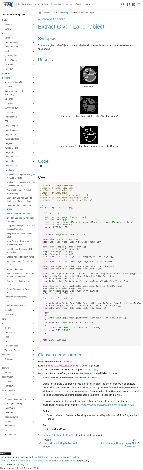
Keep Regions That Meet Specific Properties (18, 243)
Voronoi (7, 421)
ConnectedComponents (15, 399)
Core (4, 33)
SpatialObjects (10, 60)
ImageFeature (10, 134)
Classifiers (9, 395)
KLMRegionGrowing (13, 403)
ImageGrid (9, 152)
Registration (7, 377)
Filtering (6, 78)
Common (8, 38)
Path (6, 301)
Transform (9, 69)
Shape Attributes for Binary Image (19, 291)
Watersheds (9, 426)
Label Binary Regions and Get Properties (20, 250)
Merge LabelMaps (15, 269)
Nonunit (5, 368)
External (6, 73)
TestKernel (9, 64)
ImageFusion (10, 143)
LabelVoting (9, 408)
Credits (79, 4)
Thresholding (10, 314)
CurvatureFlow (11, 108)
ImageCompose (11, 130)
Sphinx (18, 468)
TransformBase (11, 346)
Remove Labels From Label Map (19, 283)
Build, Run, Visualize (26, 4)
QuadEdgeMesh (11, 55)
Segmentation (8, 390)
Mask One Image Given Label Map (20, 263)
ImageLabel (9, 161)
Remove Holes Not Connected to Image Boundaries (20, 275)
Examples (56, 4)
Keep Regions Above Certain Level (20, 235)
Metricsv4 (8, 386)
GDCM (7, 328)
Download (68, 4)
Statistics (8, 363)
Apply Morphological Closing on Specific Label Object (21, 184)
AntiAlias (8, 87)
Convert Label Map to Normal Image (20, 207)
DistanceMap (10, 112)
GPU (4, 319)
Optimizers (9, 359)
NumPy (7, 29)
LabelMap (9, 170)
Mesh (6, 51)
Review (7, 372)
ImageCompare (11, 126)
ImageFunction (11, 47)
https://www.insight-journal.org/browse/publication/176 (107, 405)
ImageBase (9, 332)
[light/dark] (128, 4)
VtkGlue (8, 24)
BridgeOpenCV (11, 435)
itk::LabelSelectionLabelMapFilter (59, 435)
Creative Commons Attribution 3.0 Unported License (26, 460)
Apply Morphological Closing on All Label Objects (21, 176)
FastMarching (10, 117)
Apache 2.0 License (66, 460)
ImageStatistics (11, 166)
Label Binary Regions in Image (20, 257)
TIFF (6, 341)
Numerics (6, 354)
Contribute (43, 4)
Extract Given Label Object (19, 213)
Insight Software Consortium (46, 457)
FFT (6, 121)
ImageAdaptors (11, 42)
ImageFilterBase (11, 139)
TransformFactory (12, 350)
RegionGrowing (11, 417)
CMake (36, 468)
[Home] (40, 12)
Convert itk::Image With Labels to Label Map (20, 192)
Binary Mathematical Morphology (13, 93)
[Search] (122, 4)
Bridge (5, 20)
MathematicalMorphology (15, 297)
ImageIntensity (11, 157)
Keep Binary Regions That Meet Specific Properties (21, 227)
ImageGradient (11, 148)
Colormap (8, 99)
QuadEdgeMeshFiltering (15, 306)
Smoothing (9, 310)
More (88, 4)
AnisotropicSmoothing (14, 82)
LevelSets (8, 412)
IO (3, 323)
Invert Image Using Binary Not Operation (20, 219)
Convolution (9, 103)
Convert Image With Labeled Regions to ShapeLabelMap (19, 199)
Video (4, 430)
